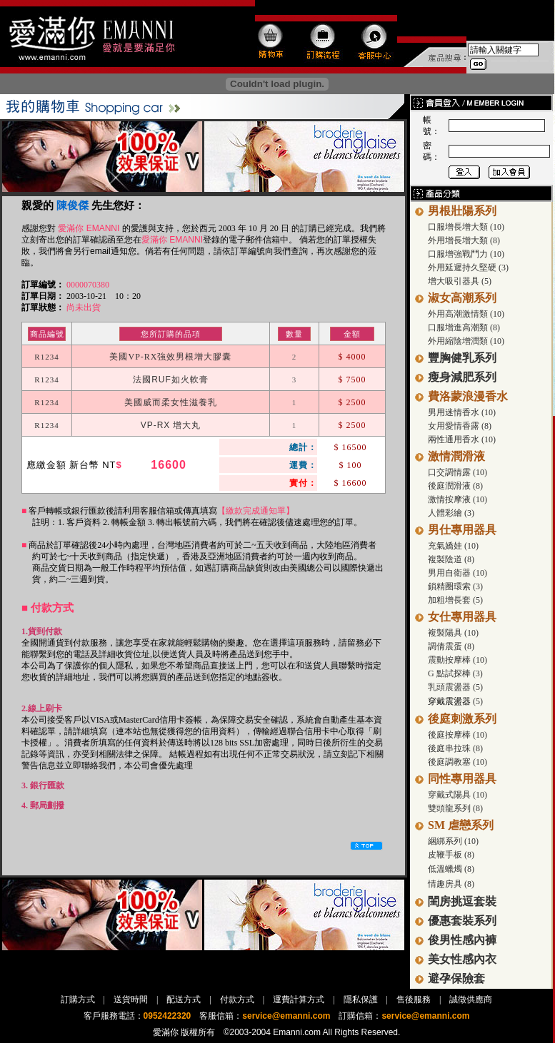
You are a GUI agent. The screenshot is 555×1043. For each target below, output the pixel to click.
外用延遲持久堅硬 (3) (468, 268)
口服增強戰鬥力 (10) (466, 254)
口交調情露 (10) (457, 472)
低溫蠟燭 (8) (451, 869)
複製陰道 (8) (451, 559)
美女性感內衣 (462, 959)
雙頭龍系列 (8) (455, 808)
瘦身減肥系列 (462, 377)
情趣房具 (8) (451, 884)
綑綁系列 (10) (453, 841)
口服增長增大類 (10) (466, 227)
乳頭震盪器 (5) (455, 687)
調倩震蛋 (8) (451, 646)
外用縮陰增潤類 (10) (466, 341)
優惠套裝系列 (462, 921)
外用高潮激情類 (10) (466, 314)
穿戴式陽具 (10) (457, 795)
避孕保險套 (456, 978)
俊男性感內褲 (462, 940)
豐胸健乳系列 (462, 358)
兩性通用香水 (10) (462, 439)
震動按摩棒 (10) (457, 660)
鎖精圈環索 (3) (455, 586)
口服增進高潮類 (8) (464, 327)
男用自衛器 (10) (457, 573)
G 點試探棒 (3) (455, 673)
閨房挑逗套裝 (462, 901)
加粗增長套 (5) (455, 600)
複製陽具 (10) (453, 633)
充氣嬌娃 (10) (453, 546)
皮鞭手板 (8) (451, 855)
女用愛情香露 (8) (459, 426)
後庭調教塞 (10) (457, 762)
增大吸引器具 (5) (459, 281)
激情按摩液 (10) (457, 499)
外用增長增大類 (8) (464, 240)
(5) (477, 701)
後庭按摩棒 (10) (457, 735)
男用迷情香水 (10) (462, 412)
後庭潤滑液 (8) (455, 486)
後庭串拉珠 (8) (455, 748)
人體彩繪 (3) (451, 513)
